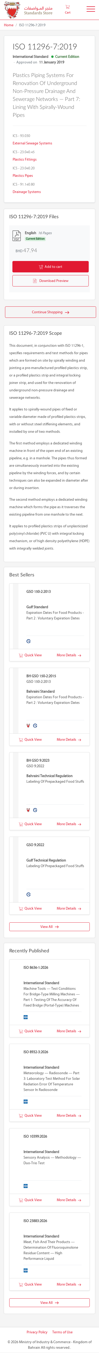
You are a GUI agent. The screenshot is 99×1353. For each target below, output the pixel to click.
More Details (69, 655)
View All (49, 927)
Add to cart (50, 267)
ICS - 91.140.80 (24, 184)
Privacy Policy (37, 1332)
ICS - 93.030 (21, 136)
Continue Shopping (50, 312)
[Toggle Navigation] (91, 10)
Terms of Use (62, 1332)
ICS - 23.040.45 (24, 152)
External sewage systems (32, 143)
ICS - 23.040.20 (24, 168)
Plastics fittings (25, 159)
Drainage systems (27, 192)
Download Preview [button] (50, 281)
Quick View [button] (30, 655)
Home (8, 25)
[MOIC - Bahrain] (28, 10)
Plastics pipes (23, 175)
